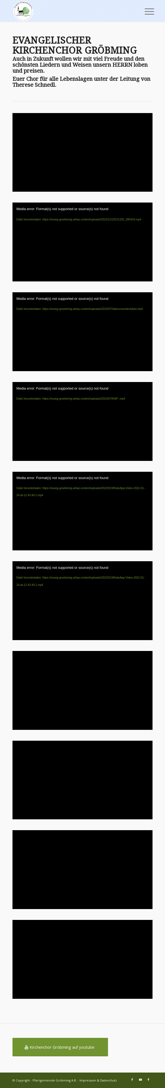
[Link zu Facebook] (132, 1080)
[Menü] (145, 11)
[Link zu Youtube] (140, 1080)
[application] (82, 242)
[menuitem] (145, 11)
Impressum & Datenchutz (98, 1080)
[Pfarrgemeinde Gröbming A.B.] (68, 11)
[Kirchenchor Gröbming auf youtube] (60, 1047)
